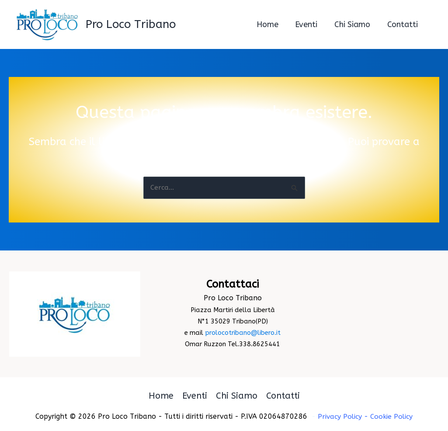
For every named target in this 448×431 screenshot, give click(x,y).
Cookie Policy (392, 416)
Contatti (283, 396)
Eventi (194, 396)
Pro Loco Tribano (131, 24)
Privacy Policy (339, 416)
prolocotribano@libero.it (243, 333)
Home (161, 396)
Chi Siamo (236, 396)
